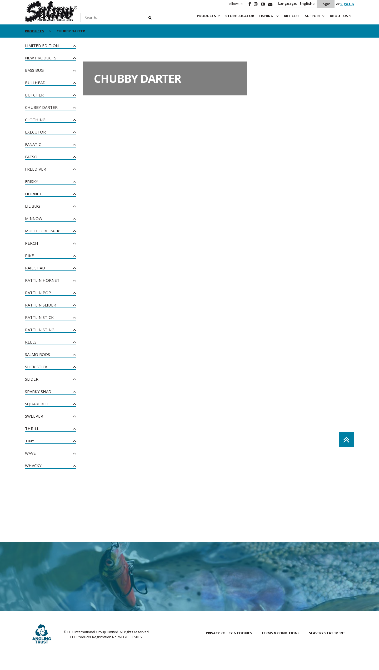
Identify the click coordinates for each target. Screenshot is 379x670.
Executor (35, 132)
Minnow (33, 218)
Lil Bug (32, 206)
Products (206, 15)
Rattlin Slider (40, 305)
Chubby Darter (41, 107)
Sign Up (347, 4)
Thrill (32, 428)
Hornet (33, 193)
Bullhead (35, 82)
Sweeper (34, 416)
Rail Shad (35, 267)
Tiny (29, 440)
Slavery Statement (327, 633)
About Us (339, 15)
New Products (40, 57)
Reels (31, 342)
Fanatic (33, 144)
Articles (292, 15)
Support (313, 15)
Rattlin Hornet (42, 280)
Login (326, 4)
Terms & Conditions (280, 633)
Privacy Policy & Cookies (229, 633)
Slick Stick (36, 366)
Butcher (34, 95)
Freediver (35, 169)
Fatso (31, 156)
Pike (29, 255)
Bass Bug (34, 70)
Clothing (35, 119)
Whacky (33, 465)
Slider (31, 379)
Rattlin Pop (38, 292)
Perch (31, 243)
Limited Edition (42, 45)
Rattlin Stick (39, 317)
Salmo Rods (37, 354)
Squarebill (37, 403)
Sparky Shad (38, 391)
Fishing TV (268, 15)
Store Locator (239, 15)
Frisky (31, 181)
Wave (30, 453)
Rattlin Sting (39, 329)
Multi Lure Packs (43, 230)
